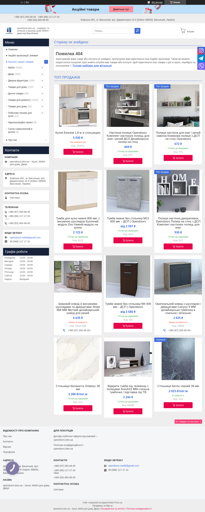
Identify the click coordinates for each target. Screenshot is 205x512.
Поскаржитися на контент (113, 509)
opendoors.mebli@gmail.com (25, 237)
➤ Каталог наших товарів (20, 61)
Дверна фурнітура (18, 80)
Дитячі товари (15, 93)
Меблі (11, 67)
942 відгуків (157, 2)
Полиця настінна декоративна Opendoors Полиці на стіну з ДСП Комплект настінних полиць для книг (178, 223)
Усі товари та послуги (187, 421)
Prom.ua (118, 502)
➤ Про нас (11, 140)
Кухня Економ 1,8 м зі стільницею (77, 132)
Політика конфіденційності (139, 509)
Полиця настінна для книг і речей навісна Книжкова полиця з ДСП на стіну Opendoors (178, 135)
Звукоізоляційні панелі (20, 122)
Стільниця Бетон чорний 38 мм (178, 386)
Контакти (8, 441)
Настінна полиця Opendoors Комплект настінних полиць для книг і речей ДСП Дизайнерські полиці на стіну (128, 137)
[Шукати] (137, 31)
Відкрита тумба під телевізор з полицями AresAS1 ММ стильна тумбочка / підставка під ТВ (128, 389)
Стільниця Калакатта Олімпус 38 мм (78, 388)
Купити (79, 152)
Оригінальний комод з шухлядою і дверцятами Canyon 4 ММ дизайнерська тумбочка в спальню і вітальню (178, 308)
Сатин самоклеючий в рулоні (20, 130)
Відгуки (7, 446)
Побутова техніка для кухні (20, 114)
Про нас (7, 436)
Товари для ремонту (19, 100)
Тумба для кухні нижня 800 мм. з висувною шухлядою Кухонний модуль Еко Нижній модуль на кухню (78, 223)
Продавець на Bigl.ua (102, 506)
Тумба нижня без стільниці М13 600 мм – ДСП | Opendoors (128, 220)
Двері (11, 74)
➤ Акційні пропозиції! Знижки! (22, 55)
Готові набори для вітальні (92, 65)
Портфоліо (9, 452)
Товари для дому (17, 87)
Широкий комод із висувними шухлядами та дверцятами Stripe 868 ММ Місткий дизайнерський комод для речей (78, 308)
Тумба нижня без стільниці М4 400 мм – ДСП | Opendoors (128, 305)
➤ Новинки (12, 49)
